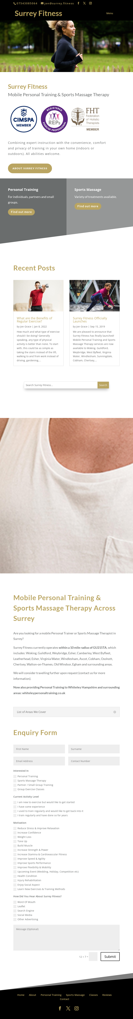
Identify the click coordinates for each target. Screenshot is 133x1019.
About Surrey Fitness (29, 168)
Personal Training (51, 995)
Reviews (107, 995)
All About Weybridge (73, 1014)
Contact (64, 999)
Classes (93, 995)
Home (20, 995)
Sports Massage (75, 995)
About (32, 995)
